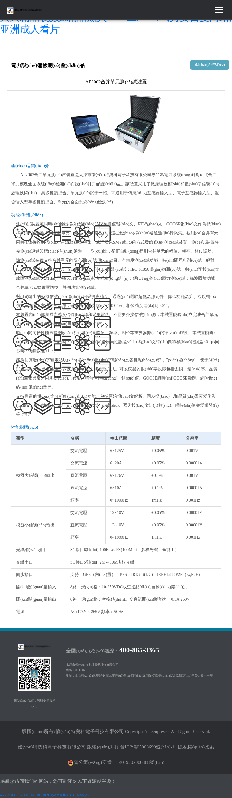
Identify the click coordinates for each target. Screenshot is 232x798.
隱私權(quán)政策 (196, 746)
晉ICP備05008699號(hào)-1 (147, 746)
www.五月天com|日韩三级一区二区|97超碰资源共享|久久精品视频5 (44, 795)
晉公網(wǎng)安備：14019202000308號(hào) (116, 762)
